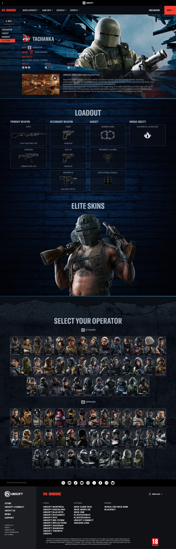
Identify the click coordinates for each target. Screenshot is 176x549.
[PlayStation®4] (88, 517)
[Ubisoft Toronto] (57, 531)
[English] (155, 494)
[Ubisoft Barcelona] (57, 509)
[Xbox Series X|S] (88, 509)
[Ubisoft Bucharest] (57, 515)
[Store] (19, 503)
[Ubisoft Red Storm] (57, 520)
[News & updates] (31, 10)
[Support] (19, 518)
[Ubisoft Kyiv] (57, 517)
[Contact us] (19, 525)
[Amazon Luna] (88, 523)
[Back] (8, 21)
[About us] (19, 510)
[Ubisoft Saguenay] (57, 525)
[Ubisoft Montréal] (57, 507)
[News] (19, 514)
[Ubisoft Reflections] (57, 523)
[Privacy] (19, 527)
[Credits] (57, 533)
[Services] (62, 10)
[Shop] (170, 10)
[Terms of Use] (19, 530)
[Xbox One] (88, 512)
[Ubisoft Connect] (19, 507)
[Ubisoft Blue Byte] (57, 512)
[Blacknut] (119, 509)
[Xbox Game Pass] (88, 507)
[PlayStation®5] (88, 515)
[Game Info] (47, 10)
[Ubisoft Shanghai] (57, 528)
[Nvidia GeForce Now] (119, 507)
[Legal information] (19, 532)
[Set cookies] (9, 534)
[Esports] (74, 10)
